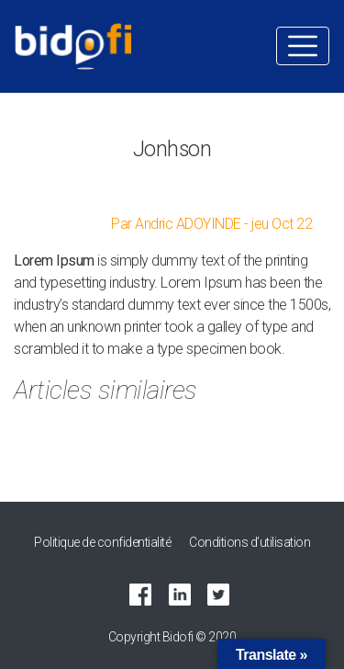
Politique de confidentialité (102, 542)
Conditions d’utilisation (249, 542)
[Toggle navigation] (302, 46)
